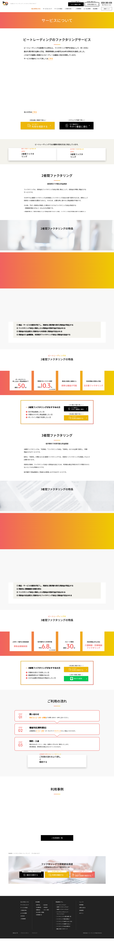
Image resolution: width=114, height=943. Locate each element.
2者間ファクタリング (57, 177)
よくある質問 (87, 8)
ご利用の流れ (23, 915)
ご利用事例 (78, 8)
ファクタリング (29, 191)
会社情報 (37, 906)
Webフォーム (33, 720)
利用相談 (81, 909)
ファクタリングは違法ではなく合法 (64, 926)
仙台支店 (45, 909)
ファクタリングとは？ (61, 909)
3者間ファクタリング (57, 437)
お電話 (44, 720)
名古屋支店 (38, 912)
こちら (50, 58)
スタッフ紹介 (46, 914)
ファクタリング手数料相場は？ (63, 923)
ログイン (81, 918)
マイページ (57, 734)
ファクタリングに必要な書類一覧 (63, 921)
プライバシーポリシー (25, 937)
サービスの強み (58, 8)
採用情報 (38, 919)
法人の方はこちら (36, 8)
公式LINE (22, 920)
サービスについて (47, 8)
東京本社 (38, 909)
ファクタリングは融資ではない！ (63, 928)
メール (38, 734)
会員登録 (81, 915)
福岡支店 (38, 914)
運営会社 (14, 937)
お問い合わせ (82, 912)
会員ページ (106, 8)
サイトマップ (34, 937)
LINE (39, 720)
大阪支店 (45, 912)
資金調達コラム (59, 906)
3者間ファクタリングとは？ (62, 914)
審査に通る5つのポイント (62, 933)
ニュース (81, 906)
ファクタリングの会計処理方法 (63, 931)
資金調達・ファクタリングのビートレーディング (19, 858)
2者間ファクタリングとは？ (62, 911)
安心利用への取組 (40, 917)
